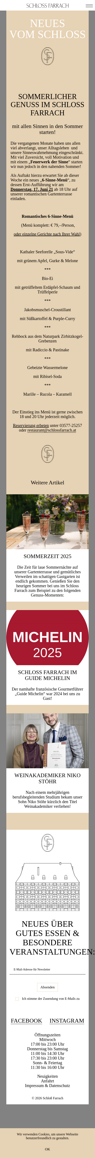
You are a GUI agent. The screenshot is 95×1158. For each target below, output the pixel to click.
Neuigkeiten (47, 1076)
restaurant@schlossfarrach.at (51, 430)
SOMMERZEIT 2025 (47, 556)
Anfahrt (47, 1081)
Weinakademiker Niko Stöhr (47, 778)
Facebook (26, 1020)
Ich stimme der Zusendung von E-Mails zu (51, 998)
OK (47, 1149)
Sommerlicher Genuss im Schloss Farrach (47, 105)
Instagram (67, 1020)
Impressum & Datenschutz (47, 1085)
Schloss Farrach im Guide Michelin (47, 675)
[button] (89, 5)
